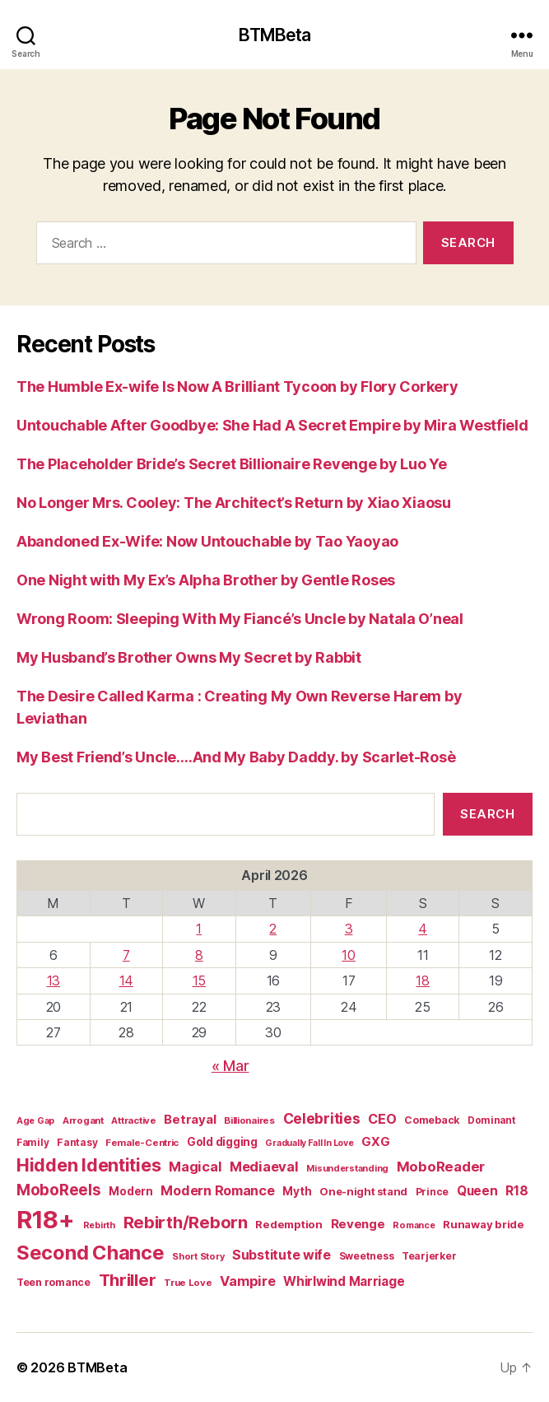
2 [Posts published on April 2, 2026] (273, 928)
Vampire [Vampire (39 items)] (247, 1281)
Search (487, 814)
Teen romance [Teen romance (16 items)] (53, 1282)
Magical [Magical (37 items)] (195, 1166)
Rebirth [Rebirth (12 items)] (99, 1225)
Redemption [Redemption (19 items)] (288, 1224)
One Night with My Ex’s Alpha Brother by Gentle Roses (205, 580)
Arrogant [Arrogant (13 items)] (83, 1120)
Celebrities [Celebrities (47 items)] (322, 1118)
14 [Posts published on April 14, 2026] (126, 980)
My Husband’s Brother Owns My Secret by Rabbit (188, 657)
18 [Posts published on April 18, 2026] (422, 980)
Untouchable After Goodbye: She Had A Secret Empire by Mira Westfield (272, 425)
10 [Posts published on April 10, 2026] (348, 955)
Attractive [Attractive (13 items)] (133, 1120)
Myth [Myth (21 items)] (296, 1191)
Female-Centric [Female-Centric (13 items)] (142, 1142)
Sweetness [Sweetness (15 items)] (366, 1256)
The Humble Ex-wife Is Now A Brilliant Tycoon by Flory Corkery (237, 386)
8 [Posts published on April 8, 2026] (199, 955)
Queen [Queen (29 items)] (477, 1191)
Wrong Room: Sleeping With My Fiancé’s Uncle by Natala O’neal (239, 618)
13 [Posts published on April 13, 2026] (53, 980)
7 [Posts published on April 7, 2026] (126, 955)
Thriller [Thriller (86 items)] (127, 1279)
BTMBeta (275, 35)
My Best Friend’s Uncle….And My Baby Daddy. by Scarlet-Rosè (235, 757)
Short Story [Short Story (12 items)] (198, 1256)
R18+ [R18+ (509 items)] (45, 1219)
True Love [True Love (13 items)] (188, 1282)
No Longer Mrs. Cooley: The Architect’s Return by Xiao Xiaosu (233, 502)
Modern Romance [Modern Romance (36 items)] (217, 1190)
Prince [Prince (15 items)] (432, 1191)
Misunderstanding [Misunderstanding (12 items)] (347, 1168)
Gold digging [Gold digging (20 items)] (222, 1141)
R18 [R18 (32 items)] (516, 1191)
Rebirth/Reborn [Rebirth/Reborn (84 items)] (185, 1222)
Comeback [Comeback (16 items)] (431, 1120)
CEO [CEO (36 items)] (382, 1119)
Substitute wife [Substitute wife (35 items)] (281, 1254)
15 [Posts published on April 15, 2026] (199, 980)
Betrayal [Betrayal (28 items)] (190, 1119)
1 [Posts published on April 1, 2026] (199, 928)
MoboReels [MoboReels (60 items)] (58, 1190)
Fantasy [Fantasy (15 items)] (77, 1142)
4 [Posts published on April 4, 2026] (422, 928)
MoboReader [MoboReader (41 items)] (441, 1166)
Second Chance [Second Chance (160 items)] (90, 1253)
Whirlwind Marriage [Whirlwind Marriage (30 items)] (343, 1281)
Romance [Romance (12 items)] (414, 1225)
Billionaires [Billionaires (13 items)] (249, 1120)
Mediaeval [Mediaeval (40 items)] (264, 1166)
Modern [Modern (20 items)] (130, 1191)
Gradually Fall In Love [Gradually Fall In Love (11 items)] (309, 1143)
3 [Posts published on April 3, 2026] (349, 928)
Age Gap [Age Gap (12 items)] (35, 1120)
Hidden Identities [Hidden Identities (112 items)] (88, 1165)
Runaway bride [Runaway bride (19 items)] (483, 1224)
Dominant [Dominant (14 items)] (491, 1120)
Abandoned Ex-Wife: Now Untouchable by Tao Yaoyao (207, 541)
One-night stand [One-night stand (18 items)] (363, 1191)
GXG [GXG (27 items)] (375, 1141)
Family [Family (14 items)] (32, 1142)
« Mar (230, 1065)
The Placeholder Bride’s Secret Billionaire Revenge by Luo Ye (231, 464)
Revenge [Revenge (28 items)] (358, 1224)
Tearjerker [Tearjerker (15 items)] (429, 1256)
